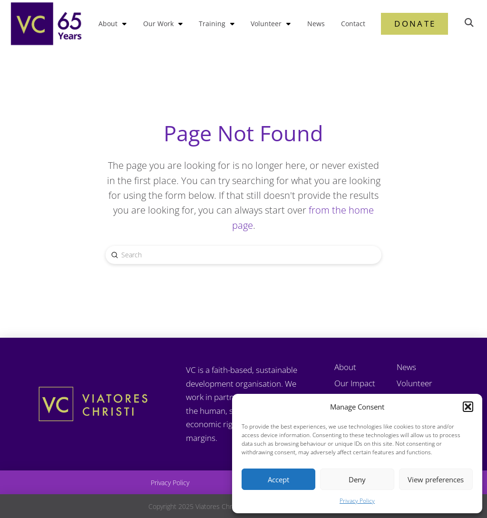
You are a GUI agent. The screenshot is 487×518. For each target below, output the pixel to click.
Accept (278, 479)
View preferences (436, 479)
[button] (468, 406)
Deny (357, 479)
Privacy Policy (357, 501)
